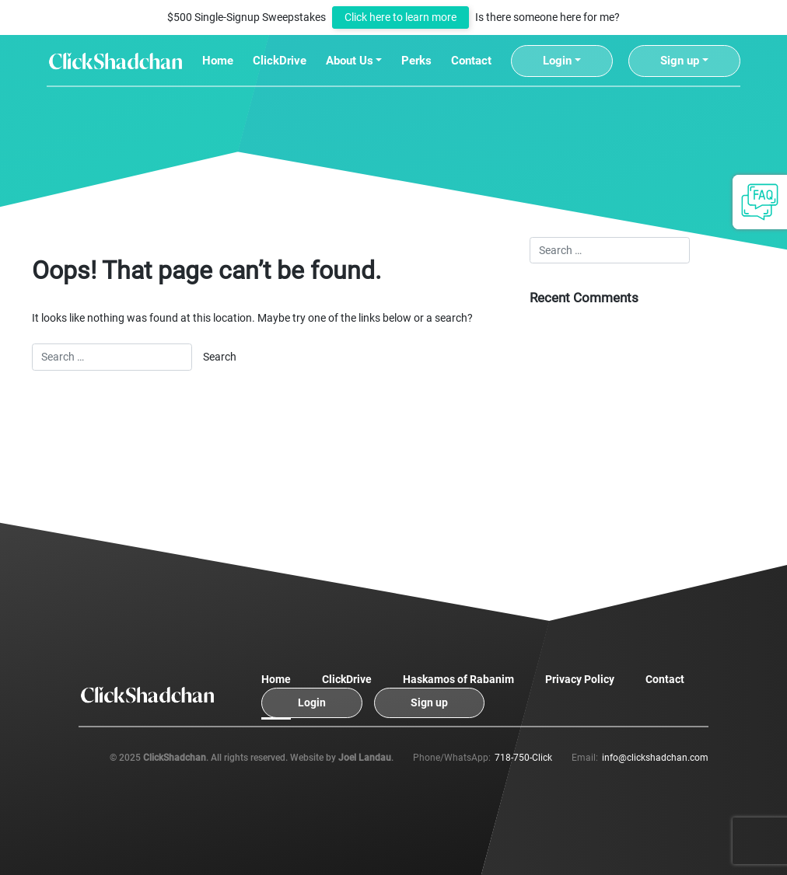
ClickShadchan (174, 757)
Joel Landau (364, 757)
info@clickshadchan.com (655, 757)
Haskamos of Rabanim (458, 679)
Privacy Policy (579, 679)
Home (217, 61)
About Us (349, 61)
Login (557, 61)
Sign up (679, 61)
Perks (416, 61)
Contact (471, 61)
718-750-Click (523, 757)
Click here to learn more (400, 17)
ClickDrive (279, 61)
